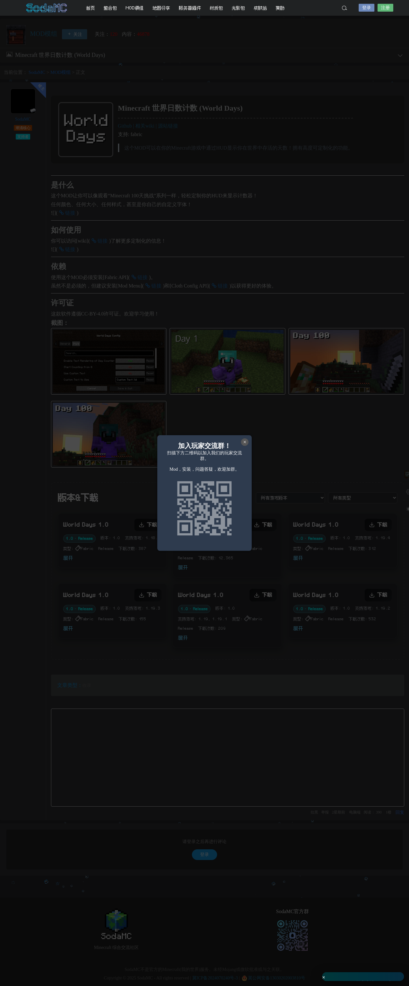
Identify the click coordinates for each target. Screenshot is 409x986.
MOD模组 (135, 8)
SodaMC (47, 8)
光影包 (238, 8)
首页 (90, 8)
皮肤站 (260, 8)
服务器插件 (190, 8)
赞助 (280, 8)
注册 (385, 7)
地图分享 (161, 8)
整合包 (110, 8)
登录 (366, 7)
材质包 (216, 8)
